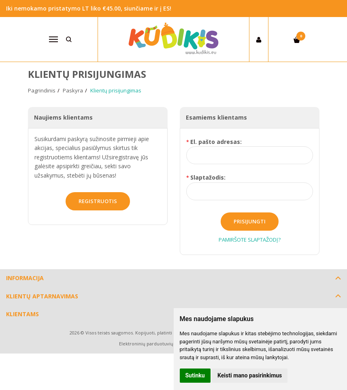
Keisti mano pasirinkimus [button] (249, 375)
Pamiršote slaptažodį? (250, 239)
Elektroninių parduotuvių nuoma (154, 344)
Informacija (25, 278)
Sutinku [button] (195, 375)
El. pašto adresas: (216, 142)
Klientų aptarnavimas (42, 296)
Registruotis (98, 201)
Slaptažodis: (208, 177)
